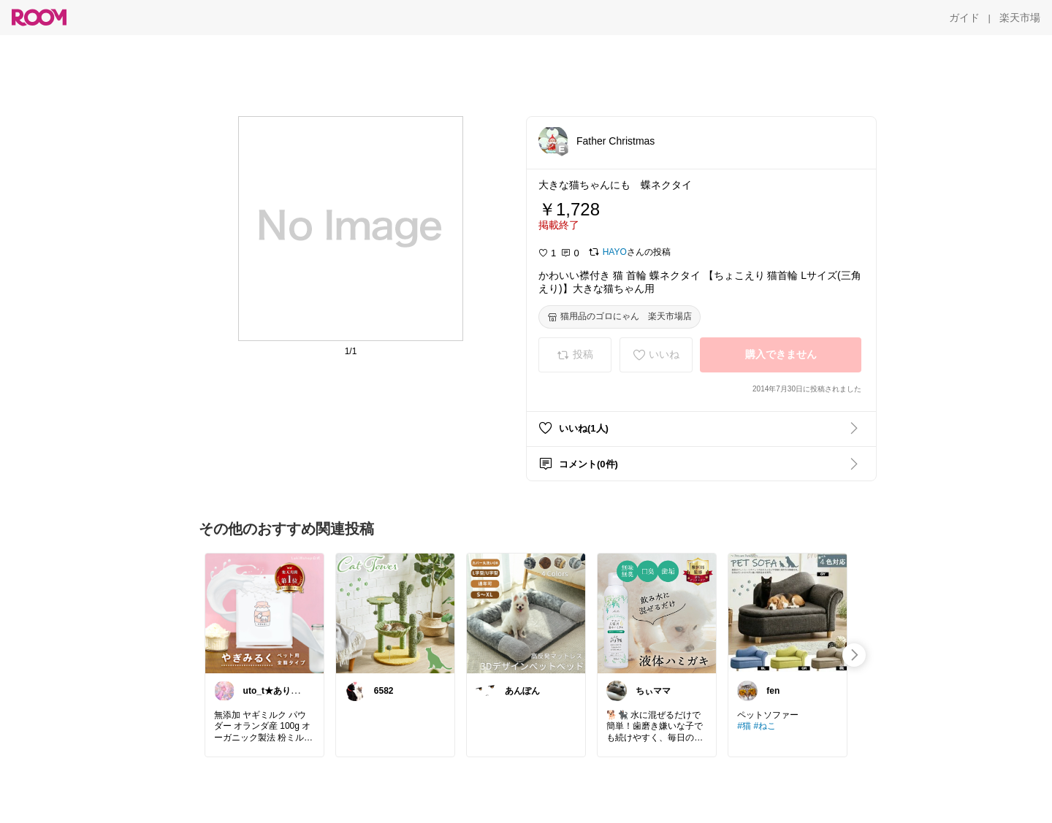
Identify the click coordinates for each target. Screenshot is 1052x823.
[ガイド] (964, 17)
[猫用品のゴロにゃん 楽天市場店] (619, 317)
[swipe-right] (854, 655)
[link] (264, 613)
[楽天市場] (1019, 17)
